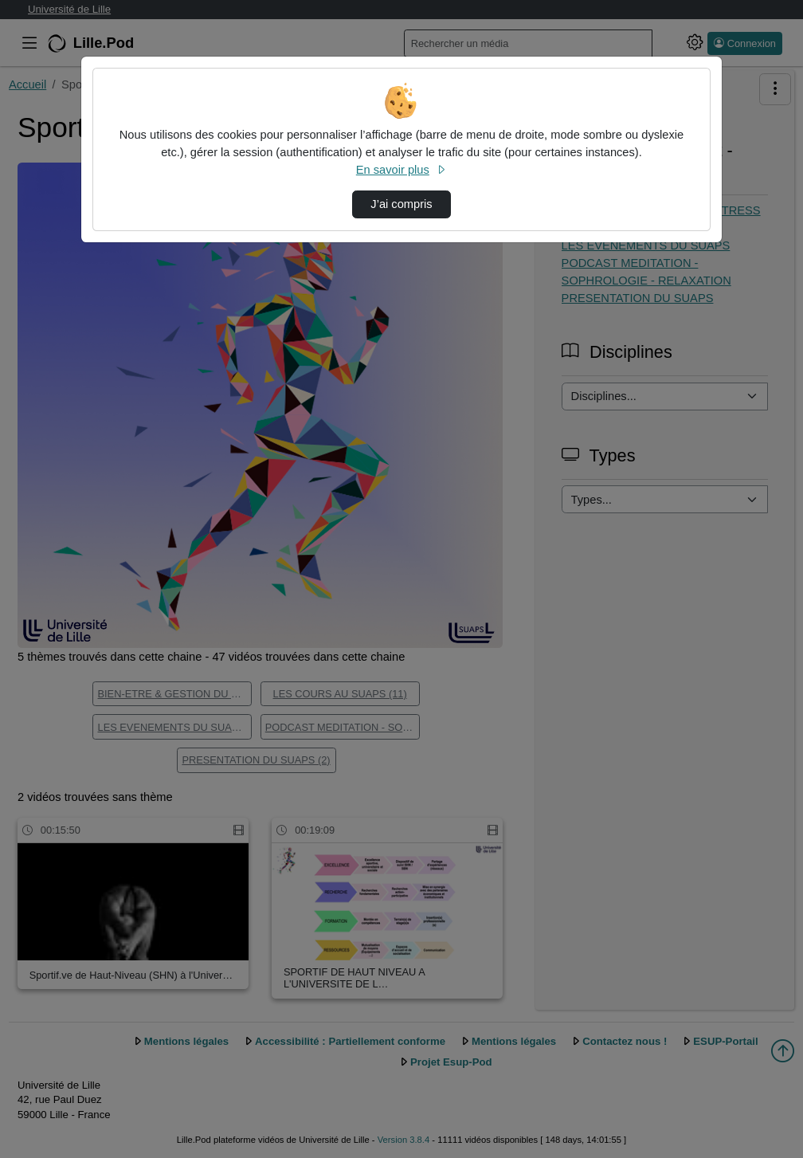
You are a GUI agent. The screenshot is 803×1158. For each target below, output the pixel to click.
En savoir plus (401, 170)
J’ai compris (401, 204)
